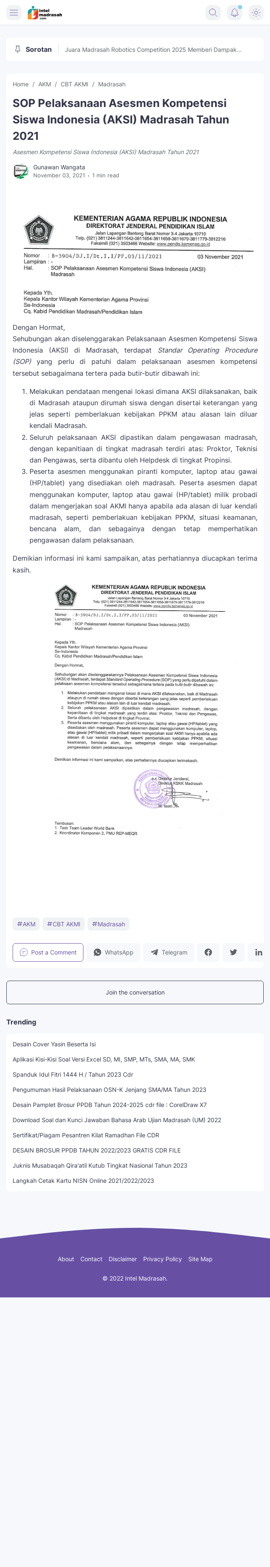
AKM (26, 924)
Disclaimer (123, 1258)
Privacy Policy (162, 1258)
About (66, 1258)
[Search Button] (213, 12)
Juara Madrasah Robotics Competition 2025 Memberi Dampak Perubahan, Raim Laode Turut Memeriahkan (151, 50)
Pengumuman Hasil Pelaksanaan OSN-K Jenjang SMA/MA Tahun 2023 (109, 1089)
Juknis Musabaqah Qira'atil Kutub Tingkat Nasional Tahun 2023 (100, 1165)
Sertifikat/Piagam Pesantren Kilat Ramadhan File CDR (86, 1135)
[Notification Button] (234, 12)
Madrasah (108, 924)
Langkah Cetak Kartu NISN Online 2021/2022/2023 (83, 1180)
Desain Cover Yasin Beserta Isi (54, 1044)
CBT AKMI (63, 924)
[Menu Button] (13, 12)
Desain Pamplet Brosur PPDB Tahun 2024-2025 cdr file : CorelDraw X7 (110, 1104)
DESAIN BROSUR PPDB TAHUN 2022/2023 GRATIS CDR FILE (97, 1150)
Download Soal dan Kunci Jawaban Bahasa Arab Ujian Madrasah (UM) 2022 (117, 1119)
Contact (91, 1258)
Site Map (200, 1258)
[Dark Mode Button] (256, 12)
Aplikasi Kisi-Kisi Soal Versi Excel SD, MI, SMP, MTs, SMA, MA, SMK (104, 1059)
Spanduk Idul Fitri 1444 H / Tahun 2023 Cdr (73, 1074)
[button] (113, 952)
